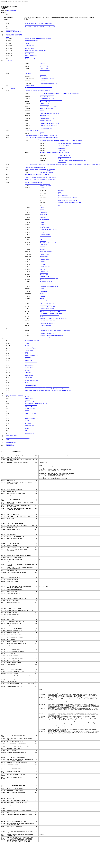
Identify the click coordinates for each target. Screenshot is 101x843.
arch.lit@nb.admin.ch (11, 10)
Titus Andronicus (43, 284)
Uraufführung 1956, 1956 (63, 195)
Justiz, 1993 (42, 110)
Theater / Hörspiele (44, 76)
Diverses (7, 439)
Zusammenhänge (43, 299)
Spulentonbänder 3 (44, 66)
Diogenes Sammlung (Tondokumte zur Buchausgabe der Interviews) (38, 87)
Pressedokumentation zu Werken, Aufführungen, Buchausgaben (37, 184)
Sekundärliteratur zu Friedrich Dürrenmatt (14, 35)
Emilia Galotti (43, 217)
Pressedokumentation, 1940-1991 (12, 180)
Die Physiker (42, 261)
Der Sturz (42, 279)
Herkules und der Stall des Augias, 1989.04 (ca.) (49, 106)
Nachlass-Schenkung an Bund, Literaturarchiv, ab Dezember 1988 (53, 318)
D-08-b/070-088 (43, 81)
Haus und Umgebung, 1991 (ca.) (46, 172)
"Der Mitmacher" (61, 148)
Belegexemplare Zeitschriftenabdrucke (13, 31)
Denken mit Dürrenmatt (44, 210)
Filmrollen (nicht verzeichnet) (30, 58)
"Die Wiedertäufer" (62, 150)
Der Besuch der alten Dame (45, 96)
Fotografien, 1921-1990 (10, 88)
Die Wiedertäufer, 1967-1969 (46, 128)
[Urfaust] (42, 288)
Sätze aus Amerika (44, 273)
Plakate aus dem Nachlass (30, 385)
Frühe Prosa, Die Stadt (44, 276)
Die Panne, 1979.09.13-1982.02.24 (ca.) (48, 116)
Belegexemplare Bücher (10, 30)
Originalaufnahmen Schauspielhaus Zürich (48, 83)
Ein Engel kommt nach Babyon (31, 408)
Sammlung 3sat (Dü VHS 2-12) (31, 47)
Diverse (26, 382)
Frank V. (42, 220)
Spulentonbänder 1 (44, 63)
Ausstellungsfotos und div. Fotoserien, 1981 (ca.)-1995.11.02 (37, 174)
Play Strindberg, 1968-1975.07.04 (47, 121)
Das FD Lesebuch (43, 244)
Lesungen (27, 43)
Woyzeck (42, 298)
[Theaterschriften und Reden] (46, 283)
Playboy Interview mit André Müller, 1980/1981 (49, 315)
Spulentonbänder (28, 61)
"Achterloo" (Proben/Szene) (63, 141)
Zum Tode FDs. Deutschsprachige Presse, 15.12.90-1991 (51, 326)
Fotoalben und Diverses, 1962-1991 (32, 130)
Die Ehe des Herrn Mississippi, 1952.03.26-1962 (49, 113)
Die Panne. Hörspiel (44, 256)
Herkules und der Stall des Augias (47, 231)
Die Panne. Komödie (44, 257)
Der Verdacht (42, 289)
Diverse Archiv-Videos (29, 48)
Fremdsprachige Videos (29, 45)
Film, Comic (60, 203)
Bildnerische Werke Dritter (11, 442)
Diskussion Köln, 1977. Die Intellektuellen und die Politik (51, 313)
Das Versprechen (43, 291)
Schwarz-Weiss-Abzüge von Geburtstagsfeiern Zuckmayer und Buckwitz (54, 152)
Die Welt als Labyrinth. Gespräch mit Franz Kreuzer (50, 242)
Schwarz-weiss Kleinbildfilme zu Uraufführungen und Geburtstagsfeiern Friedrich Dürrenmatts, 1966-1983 (61, 140)
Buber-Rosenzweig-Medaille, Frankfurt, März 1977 (50, 311)
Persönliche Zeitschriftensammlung (13, 32)
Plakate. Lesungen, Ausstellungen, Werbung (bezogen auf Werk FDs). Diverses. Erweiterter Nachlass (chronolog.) (47, 387)
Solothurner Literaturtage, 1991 (46, 336)
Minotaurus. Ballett (28, 360)
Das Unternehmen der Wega (46, 127)
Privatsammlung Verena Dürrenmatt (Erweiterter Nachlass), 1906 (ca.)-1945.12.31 (41, 137)
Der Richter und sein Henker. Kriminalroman (49, 268)
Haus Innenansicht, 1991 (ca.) (46, 170)
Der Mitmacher (43, 252)
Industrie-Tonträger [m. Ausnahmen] (47, 78)
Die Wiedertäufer (28, 421)
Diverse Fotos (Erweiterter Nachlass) (32, 175)
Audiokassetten (28, 71)
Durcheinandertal (43, 212)
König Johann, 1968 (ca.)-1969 (46, 108)
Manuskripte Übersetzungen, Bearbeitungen (14, 395)
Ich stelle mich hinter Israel (45, 236)
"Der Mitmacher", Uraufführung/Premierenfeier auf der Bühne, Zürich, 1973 (73, 160)
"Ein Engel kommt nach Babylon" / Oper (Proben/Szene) (69, 143)
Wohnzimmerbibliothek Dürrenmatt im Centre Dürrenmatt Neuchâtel (38, 23)
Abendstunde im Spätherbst (45, 185)
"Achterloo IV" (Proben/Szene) (64, 155)
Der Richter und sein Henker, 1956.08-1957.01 (49, 123)
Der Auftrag (42, 207)
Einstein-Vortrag (43, 214)
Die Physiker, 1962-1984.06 (45, 120)
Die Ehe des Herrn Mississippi (46, 251)
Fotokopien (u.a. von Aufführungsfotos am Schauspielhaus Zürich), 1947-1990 (40, 177)
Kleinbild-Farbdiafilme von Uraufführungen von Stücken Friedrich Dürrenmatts (55, 153)
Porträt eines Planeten (44, 259)
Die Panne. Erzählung (44, 254)
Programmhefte (9, 338)
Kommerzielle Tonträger (29, 85)
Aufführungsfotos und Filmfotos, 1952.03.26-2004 (35, 91)
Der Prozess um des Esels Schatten (32, 373)
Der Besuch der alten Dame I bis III (32, 340)
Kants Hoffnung (43, 241)
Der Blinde (42, 209)
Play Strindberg (43, 264)
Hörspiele (42, 232)
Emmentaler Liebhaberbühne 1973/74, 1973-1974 (68, 197)
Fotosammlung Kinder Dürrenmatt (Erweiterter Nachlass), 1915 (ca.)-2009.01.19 (41, 135)
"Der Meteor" (60, 146)
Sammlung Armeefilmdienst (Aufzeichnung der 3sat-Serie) (36, 50)
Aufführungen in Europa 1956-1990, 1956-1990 (67, 200)
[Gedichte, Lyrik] (43, 224)
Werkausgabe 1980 (44, 294)
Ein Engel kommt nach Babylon (46, 215)
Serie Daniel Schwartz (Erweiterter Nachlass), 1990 (35, 167)
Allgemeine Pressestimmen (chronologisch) (33, 182)
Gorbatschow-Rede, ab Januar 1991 (47, 321)
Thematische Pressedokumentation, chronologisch (35, 301)
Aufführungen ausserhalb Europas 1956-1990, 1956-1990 (69, 202)
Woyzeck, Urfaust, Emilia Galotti (31, 380)
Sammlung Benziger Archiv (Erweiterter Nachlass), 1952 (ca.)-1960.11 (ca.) (40, 179)
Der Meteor (42, 246)
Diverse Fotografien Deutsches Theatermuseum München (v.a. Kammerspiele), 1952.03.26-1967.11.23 (60, 93)
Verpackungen (9, 444)
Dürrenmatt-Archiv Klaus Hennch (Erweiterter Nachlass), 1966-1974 (38, 138)
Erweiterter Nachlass (10, 445)
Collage (7, 436)
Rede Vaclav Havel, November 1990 (47, 320)
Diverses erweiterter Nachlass (31, 55)
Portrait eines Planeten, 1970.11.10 (47, 118)
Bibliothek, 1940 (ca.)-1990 (11, 21)
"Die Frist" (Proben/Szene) (63, 145)
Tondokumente (9, 60)
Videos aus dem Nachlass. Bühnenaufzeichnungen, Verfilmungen (38, 38)
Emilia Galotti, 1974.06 (44, 105)
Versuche (42, 293)
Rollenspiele (42, 269)
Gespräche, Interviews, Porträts (31, 40)
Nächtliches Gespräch (29, 365)
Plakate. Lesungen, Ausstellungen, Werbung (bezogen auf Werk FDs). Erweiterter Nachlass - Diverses (45, 388)
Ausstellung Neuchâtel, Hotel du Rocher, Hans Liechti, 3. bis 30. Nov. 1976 (55, 330)
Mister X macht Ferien (29, 406)
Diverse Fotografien (44, 133)
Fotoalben (42, 132)
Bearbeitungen (61, 193)
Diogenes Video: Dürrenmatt (30, 53)
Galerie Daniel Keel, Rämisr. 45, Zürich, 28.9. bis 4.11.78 (51, 331)
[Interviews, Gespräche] (45, 234)
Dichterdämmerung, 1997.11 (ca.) (47, 98)
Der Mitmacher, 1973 (44, 115)
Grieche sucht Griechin (44, 227)
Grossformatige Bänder (44, 70)
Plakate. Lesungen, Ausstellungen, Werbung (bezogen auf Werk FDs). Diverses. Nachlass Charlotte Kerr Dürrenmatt (48, 390)
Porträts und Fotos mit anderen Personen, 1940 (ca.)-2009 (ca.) (37, 90)
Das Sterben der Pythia (44, 266)
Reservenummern (43, 80)
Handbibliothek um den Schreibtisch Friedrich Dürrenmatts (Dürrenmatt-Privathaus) (41, 26)
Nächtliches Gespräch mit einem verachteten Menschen (36, 403)
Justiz (41, 239)
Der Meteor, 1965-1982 (44, 111)
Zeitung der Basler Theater (45, 305)
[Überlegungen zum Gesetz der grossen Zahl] (49, 286)
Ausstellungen (28, 328)
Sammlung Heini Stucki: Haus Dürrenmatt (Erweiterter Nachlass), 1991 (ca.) (40, 169)
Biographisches (61, 190)
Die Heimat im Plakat (44, 262)
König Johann (43, 237)
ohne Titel (27, 57)
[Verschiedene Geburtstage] (45, 325)
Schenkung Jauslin (29, 392)
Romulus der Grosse (44, 271)
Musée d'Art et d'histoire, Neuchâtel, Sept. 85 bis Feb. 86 (51, 335)
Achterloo (42, 187)
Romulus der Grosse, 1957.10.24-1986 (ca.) (49, 125)
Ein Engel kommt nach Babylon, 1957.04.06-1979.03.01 (51, 100)
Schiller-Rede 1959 (44, 274)
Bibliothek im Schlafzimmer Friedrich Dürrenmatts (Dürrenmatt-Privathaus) (39, 25)
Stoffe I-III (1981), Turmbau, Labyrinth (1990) (49, 278)
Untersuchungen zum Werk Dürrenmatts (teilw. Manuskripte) (18, 438)
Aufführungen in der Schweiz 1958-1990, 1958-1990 (68, 198)
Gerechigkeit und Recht (45, 225)
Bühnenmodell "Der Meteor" (11, 435)
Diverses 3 (27, 441)
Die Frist (42, 222)
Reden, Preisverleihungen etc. (31, 41)
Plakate (7, 383)
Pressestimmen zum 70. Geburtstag (47, 323)
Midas (41, 247)
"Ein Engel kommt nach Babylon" (64, 157)
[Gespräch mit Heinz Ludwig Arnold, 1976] (48, 229)
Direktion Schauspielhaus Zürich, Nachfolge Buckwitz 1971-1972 (53, 310)
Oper (59, 205)
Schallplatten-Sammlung (11, 446)
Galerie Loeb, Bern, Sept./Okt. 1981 (47, 333)
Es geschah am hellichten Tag (46, 281)
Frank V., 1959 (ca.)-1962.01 (46, 101)
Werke (59, 192)
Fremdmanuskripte (9, 393)
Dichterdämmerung (29, 347)
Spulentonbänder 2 (44, 65)
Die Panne (27, 410)
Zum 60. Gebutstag (44, 316)
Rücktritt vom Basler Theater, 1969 (47, 303)
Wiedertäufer (42, 296)
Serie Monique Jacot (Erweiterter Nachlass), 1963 (35, 165)
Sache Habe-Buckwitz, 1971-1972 (47, 308)
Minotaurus (42, 249)
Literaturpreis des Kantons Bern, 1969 (47, 306)
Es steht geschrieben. (29, 350)
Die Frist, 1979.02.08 (44, 103)
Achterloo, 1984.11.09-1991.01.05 (47, 95)
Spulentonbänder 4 (44, 68)
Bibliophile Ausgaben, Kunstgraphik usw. (14, 34)
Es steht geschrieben (44, 219)
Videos (7, 37)
